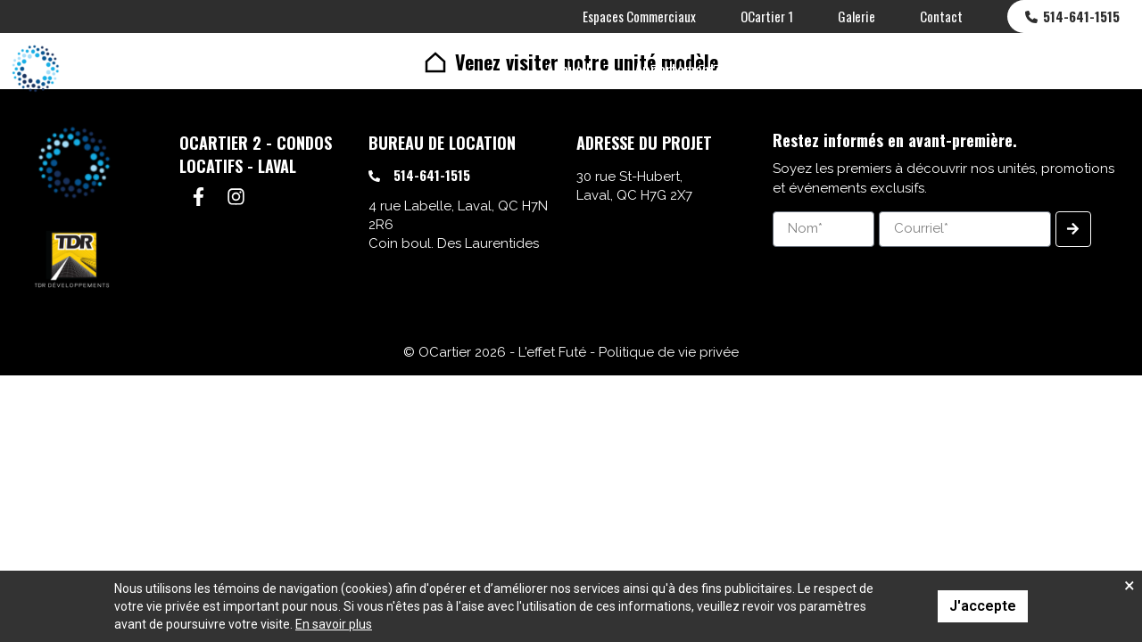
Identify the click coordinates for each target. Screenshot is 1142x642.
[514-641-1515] (374, 176)
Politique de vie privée (669, 352)
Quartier (1029, 68)
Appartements (678, 68)
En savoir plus (333, 624)
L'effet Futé (552, 352)
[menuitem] (1107, 68)
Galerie (856, 16)
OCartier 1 (767, 16)
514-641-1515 (1081, 16)
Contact (941, 16)
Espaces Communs (824, 68)
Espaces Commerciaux (639, 16)
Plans (942, 68)
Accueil (568, 68)
